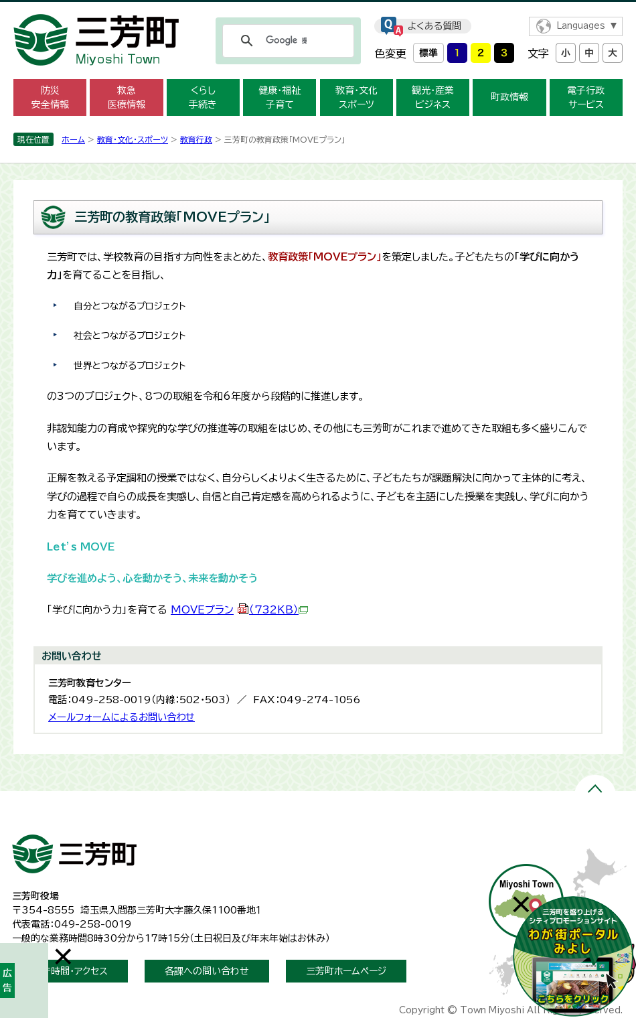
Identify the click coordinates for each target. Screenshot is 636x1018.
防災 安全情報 (50, 97)
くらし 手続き (203, 97)
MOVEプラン (239, 610)
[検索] (286, 41)
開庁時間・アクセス (70, 971)
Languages (580, 25)
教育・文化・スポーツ (132, 139)
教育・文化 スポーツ (356, 97)
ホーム (73, 139)
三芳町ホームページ (346, 971)
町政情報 (509, 97)
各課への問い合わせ (207, 971)
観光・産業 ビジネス (433, 97)
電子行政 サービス (586, 97)
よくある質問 (434, 26)
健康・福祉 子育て (279, 97)
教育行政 (196, 139)
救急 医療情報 (126, 97)
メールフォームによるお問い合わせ (121, 717)
